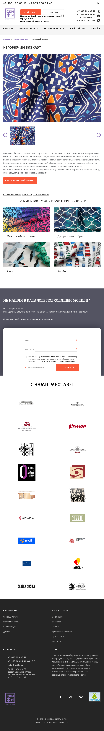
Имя (27, 341)
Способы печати (28, 28)
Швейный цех (78, 28)
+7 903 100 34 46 (40, 3)
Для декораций (41, 194)
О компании (57, 617)
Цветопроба (58, 636)
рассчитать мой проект (20, 180)
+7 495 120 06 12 (15, 3)
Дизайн (95, 28)
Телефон (29, 349)
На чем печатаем (54, 28)
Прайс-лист (30, 12)
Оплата (55, 626)
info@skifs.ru (87, 17)
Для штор (27, 194)
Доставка (56, 621)
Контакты (56, 641)
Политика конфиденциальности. (52, 719)
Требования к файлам (62, 631)
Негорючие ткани (12, 194)
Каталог (8, 28)
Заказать (53, 12)
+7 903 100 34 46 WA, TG (21, 661)
